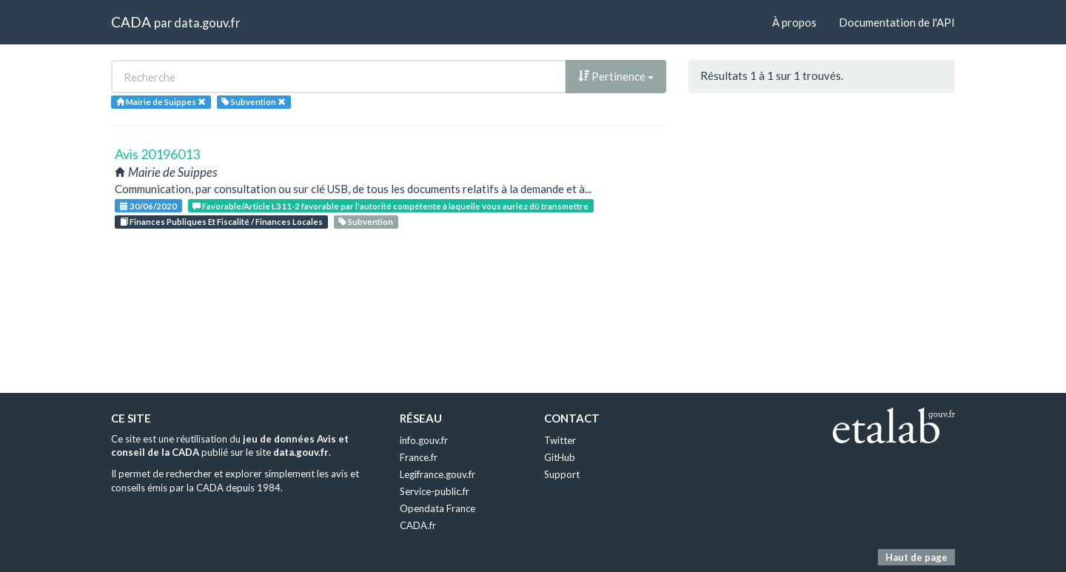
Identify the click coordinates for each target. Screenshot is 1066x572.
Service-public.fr (434, 491)
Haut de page (916, 557)
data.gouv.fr (207, 23)
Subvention (365, 221)
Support (562, 474)
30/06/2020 (148, 206)
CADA (131, 21)
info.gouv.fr (424, 440)
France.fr (419, 457)
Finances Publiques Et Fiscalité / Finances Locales (221, 221)
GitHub (559, 457)
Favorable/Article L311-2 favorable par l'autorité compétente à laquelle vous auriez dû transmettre (390, 206)
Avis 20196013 (157, 154)
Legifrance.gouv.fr (437, 474)
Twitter (560, 440)
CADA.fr (418, 525)
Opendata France (437, 508)
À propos (794, 22)
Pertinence (616, 76)
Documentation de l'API (897, 22)
